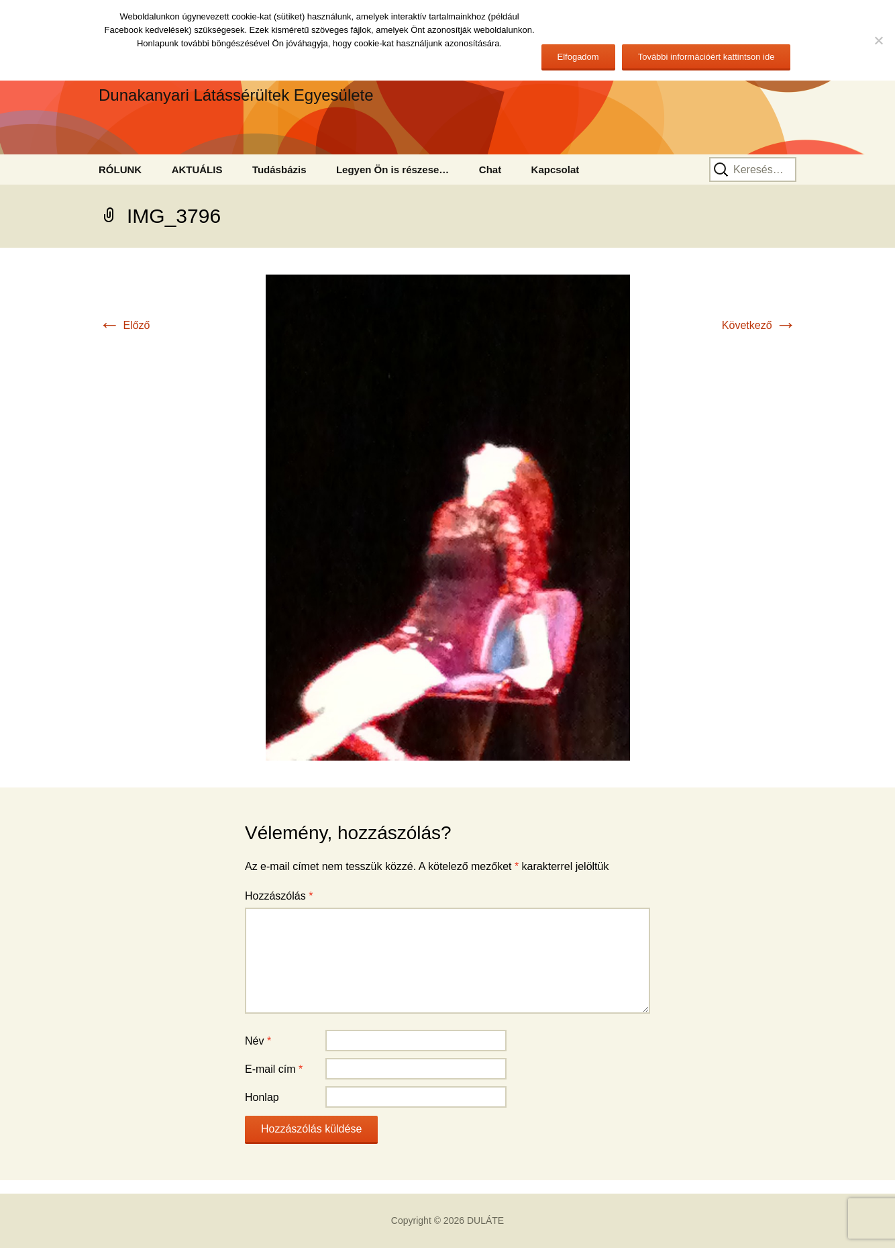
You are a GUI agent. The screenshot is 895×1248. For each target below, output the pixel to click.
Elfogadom (578, 57)
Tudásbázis (279, 169)
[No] (878, 40)
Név (258, 1041)
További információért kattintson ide (706, 57)
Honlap (262, 1097)
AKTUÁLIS (197, 169)
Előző (124, 325)
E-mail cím (274, 1069)
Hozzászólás (279, 896)
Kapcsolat (555, 169)
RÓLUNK (120, 169)
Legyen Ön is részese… (392, 169)
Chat (490, 169)
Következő (759, 325)
